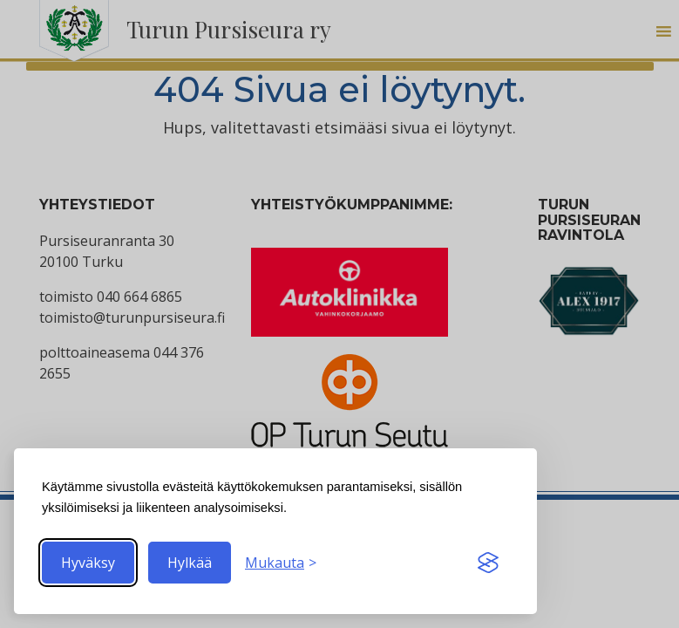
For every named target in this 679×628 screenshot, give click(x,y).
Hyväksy (88, 562)
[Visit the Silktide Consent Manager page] (488, 563)
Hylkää (189, 562)
